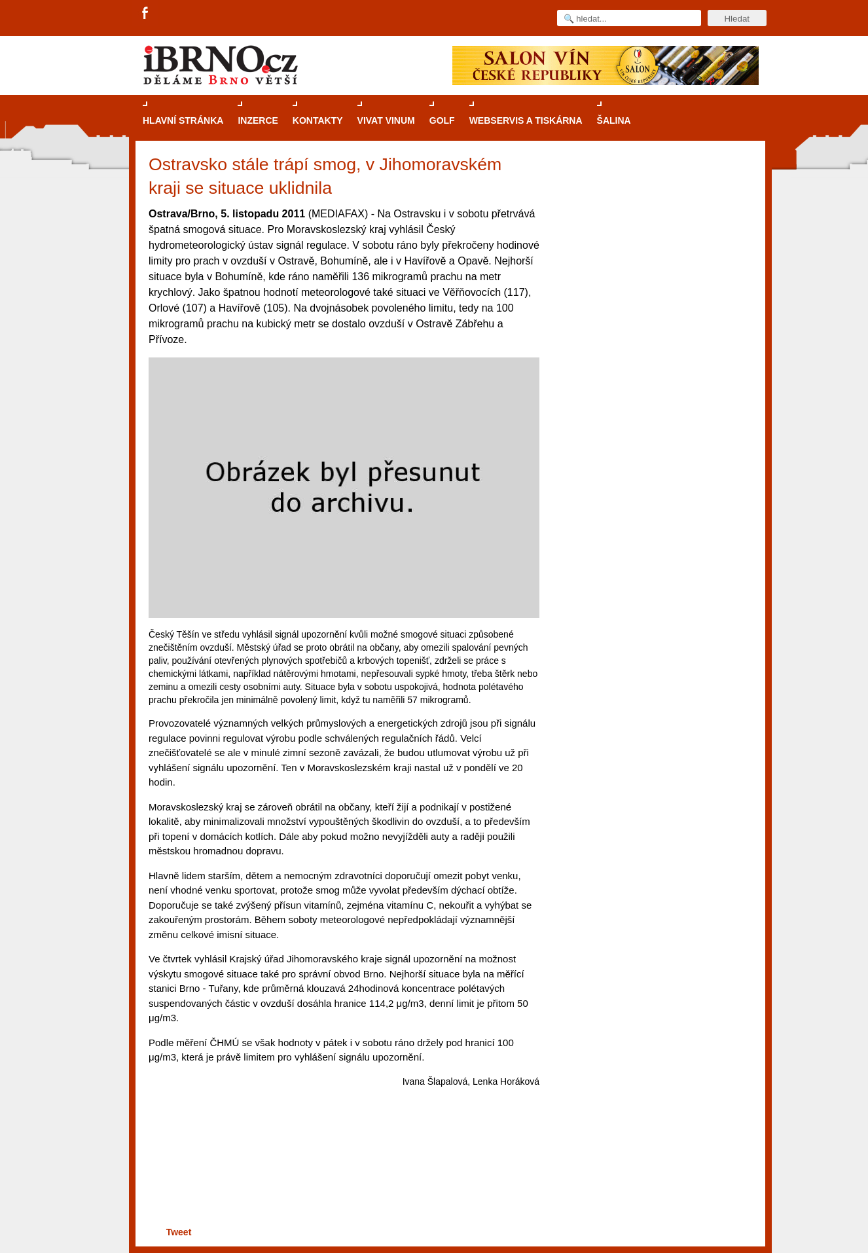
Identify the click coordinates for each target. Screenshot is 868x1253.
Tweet (179, 1232)
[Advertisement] (342, 1173)
